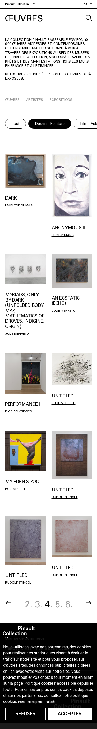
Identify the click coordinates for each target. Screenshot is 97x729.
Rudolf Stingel (65, 497)
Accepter (69, 714)
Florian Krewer (18, 411)
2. (28, 604)
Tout (15, 123)
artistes (34, 100)
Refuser (25, 714)
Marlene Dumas (19, 205)
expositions (61, 100)
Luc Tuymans (63, 235)
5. (58, 604)
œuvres (12, 100)
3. (38, 604)
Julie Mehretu (17, 334)
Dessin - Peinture (50, 123)
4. (48, 604)
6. (68, 604)
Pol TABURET (15, 489)
